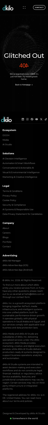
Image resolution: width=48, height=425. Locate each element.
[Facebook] (32, 119)
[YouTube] (36, 119)
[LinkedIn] (23, 119)
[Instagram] (27, 119)
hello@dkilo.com (33, 294)
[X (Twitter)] (41, 119)
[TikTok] (46, 119)
